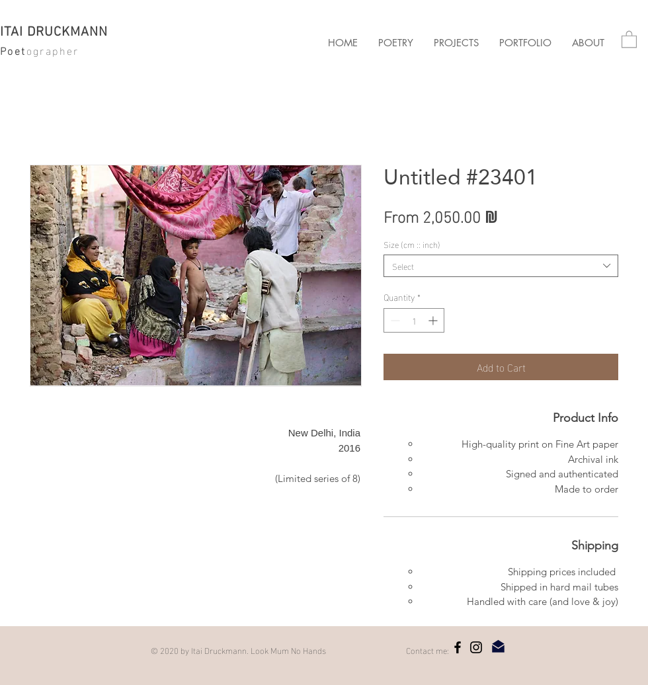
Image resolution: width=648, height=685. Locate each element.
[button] (456, 43)
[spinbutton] (414, 320)
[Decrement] (393, 320)
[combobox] (501, 266)
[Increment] (434, 320)
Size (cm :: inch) (412, 244)
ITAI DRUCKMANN (54, 32)
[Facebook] (458, 647)
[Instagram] (476, 647)
